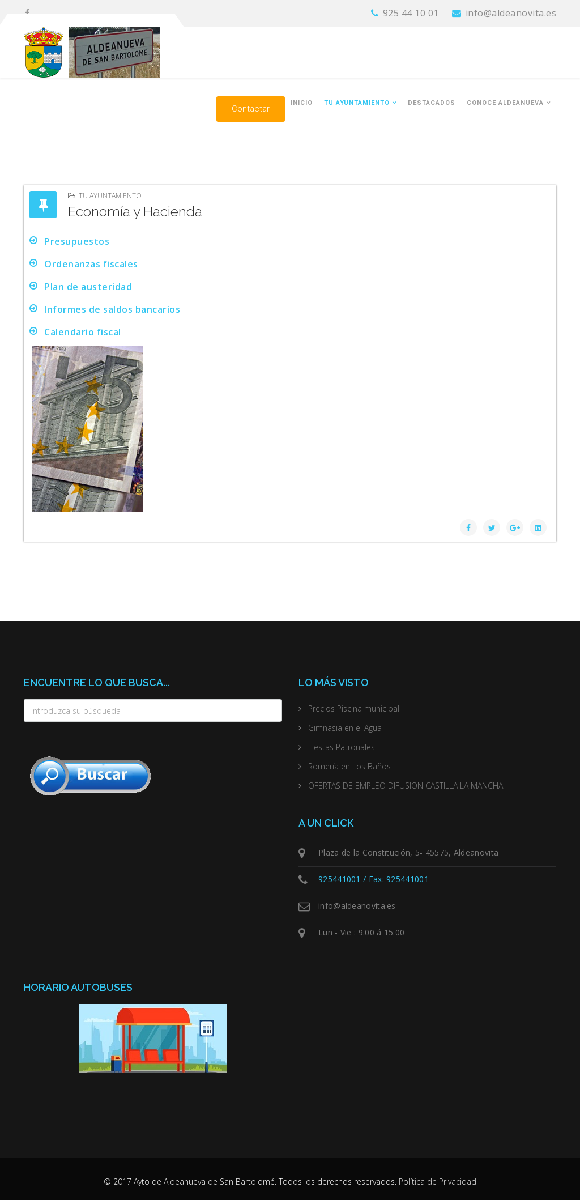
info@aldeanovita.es (511, 13)
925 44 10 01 (411, 13)
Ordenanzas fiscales (91, 264)
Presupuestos (76, 241)
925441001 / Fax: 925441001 (373, 879)
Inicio (302, 103)
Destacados (431, 103)
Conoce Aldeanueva (505, 103)
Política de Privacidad (437, 1181)
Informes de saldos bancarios (112, 309)
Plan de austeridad (88, 286)
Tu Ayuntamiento (357, 103)
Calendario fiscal (82, 332)
